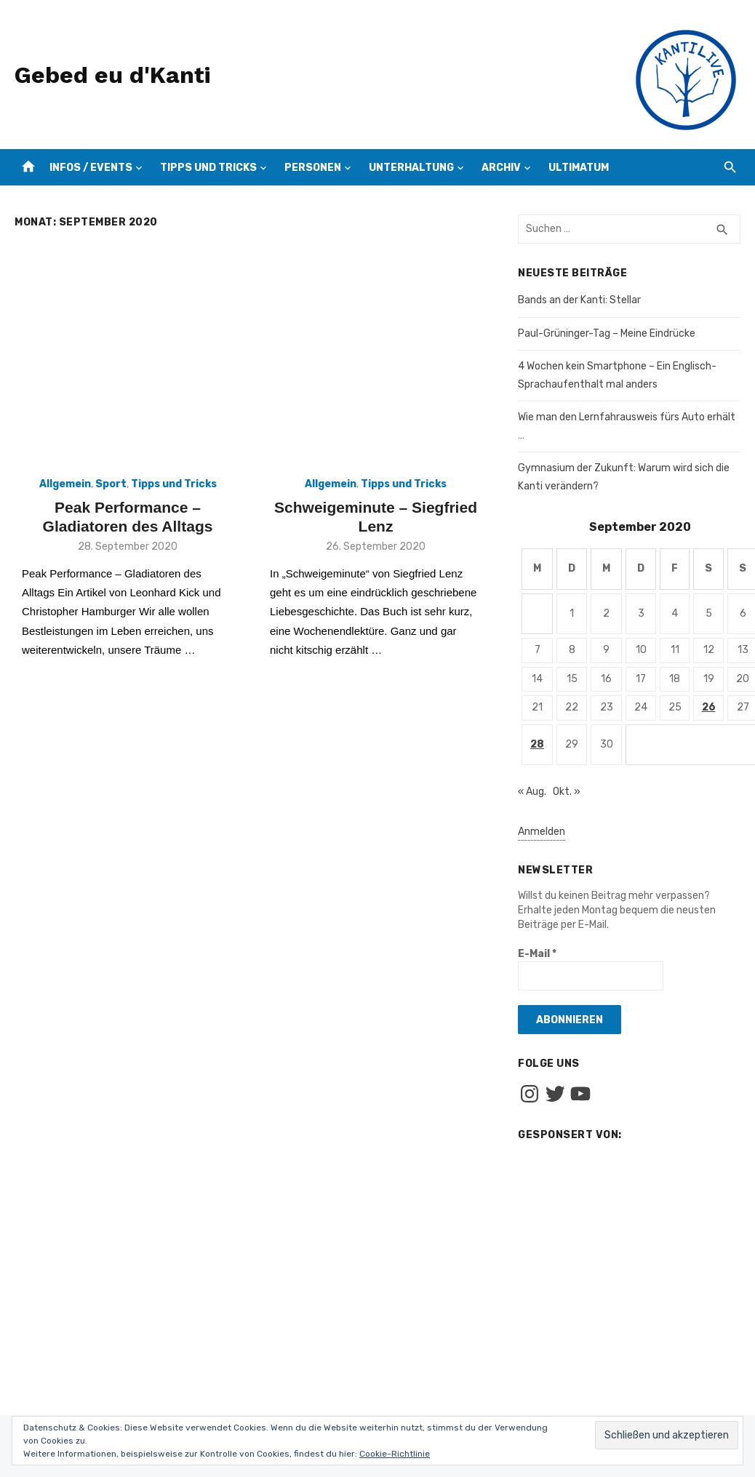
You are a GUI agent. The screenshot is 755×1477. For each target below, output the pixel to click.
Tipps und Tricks (208, 167)
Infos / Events (90, 167)
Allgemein (65, 484)
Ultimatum (578, 167)
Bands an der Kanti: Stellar (579, 300)
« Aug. (532, 791)
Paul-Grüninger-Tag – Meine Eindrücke (606, 333)
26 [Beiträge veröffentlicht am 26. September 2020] (709, 707)
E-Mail (537, 954)
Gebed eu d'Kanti (112, 75)
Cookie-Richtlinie (394, 1454)
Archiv (501, 167)
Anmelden (541, 831)
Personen (312, 167)
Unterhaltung (411, 167)
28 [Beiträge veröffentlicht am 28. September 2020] (537, 744)
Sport (111, 484)
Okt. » (566, 791)
